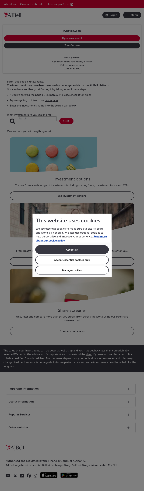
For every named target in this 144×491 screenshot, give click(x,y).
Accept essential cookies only (72, 259)
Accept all (72, 249)
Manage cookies (72, 270)
